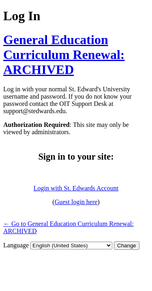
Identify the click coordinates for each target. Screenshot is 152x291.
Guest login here (76, 201)
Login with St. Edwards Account (76, 188)
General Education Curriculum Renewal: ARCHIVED (64, 54)
